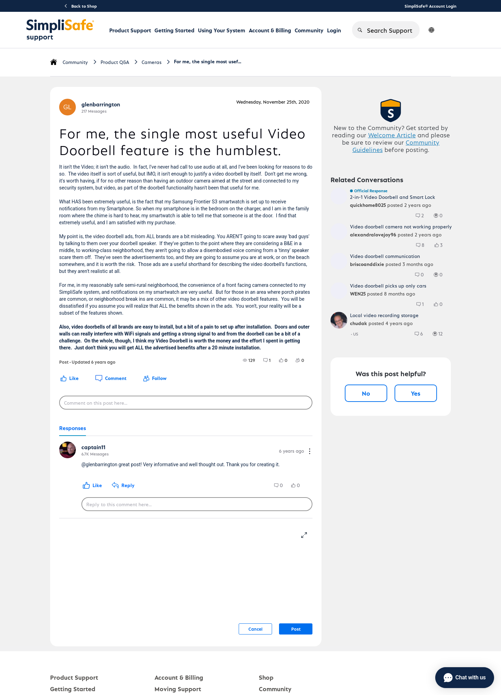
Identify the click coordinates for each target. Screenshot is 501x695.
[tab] (72, 428)
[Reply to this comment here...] (196, 504)
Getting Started (174, 30)
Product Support (130, 30)
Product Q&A (115, 62)
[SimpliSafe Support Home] (60, 30)
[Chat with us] (464, 677)
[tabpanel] (185, 477)
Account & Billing (270, 30)
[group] (249, 360)
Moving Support (177, 688)
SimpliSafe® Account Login (430, 5)
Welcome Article (392, 134)
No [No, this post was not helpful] (366, 393)
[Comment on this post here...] (185, 403)
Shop (266, 677)
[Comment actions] (309, 451)
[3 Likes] (442, 245)
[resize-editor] (306, 534)
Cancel (255, 628)
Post (296, 628)
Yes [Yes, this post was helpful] (415, 393)
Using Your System (221, 30)
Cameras (151, 62)
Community (309, 30)
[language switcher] (431, 30)
